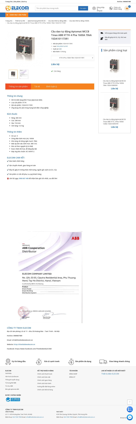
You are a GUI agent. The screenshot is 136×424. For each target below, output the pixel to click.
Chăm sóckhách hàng (118, 8)
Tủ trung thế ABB (10, 383)
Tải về (37, 86)
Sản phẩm (17, 2)
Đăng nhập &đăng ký (100, 8)
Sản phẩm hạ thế (62, 46)
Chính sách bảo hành (44, 383)
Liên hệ (55, 64)
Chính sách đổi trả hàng (45, 390)
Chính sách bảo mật (43, 377)
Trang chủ (8, 21)
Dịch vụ (24, 2)
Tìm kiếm (83, 8)
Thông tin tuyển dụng (12, 380)
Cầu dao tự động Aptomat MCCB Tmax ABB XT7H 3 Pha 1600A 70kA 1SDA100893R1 (114, 83)
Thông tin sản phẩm (18, 86)
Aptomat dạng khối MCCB (36, 21)
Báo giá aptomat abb (12, 389)
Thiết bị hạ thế (20, 21)
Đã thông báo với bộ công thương (12, 399)
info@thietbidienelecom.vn (35, 417)
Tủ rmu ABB (9, 386)
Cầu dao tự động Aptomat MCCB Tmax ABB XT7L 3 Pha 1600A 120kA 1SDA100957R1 (114, 121)
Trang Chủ (8, 2)
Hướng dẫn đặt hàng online (46, 386)
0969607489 (127, 2)
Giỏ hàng (127, 7)
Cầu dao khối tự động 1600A (79, 21)
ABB (60, 49)
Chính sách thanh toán (44, 374)
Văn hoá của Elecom (11, 376)
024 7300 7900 (17, 417)
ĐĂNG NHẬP (73, 374)
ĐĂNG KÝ (72, 377)
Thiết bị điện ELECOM (110, 374)
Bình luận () (51, 86)
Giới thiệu (8, 373)
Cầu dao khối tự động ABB (57, 21)
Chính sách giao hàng (44, 380)
